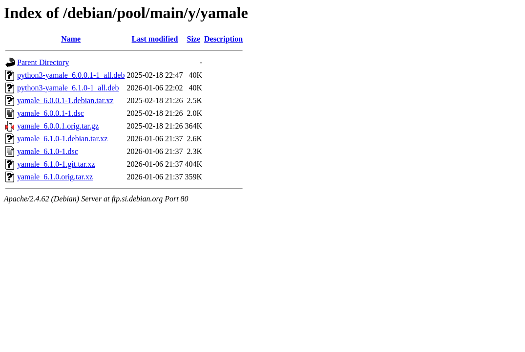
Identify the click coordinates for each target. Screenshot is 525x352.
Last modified (155, 39)
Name (71, 39)
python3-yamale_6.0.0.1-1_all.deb (71, 75)
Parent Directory (43, 62)
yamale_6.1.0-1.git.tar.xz (56, 164)
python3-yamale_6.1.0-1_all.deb (68, 88)
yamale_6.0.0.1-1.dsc (50, 113)
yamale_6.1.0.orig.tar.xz (55, 177)
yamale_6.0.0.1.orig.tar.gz (58, 126)
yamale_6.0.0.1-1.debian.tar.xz (65, 100)
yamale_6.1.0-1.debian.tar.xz (62, 138)
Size (194, 39)
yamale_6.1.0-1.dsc (47, 151)
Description (223, 39)
